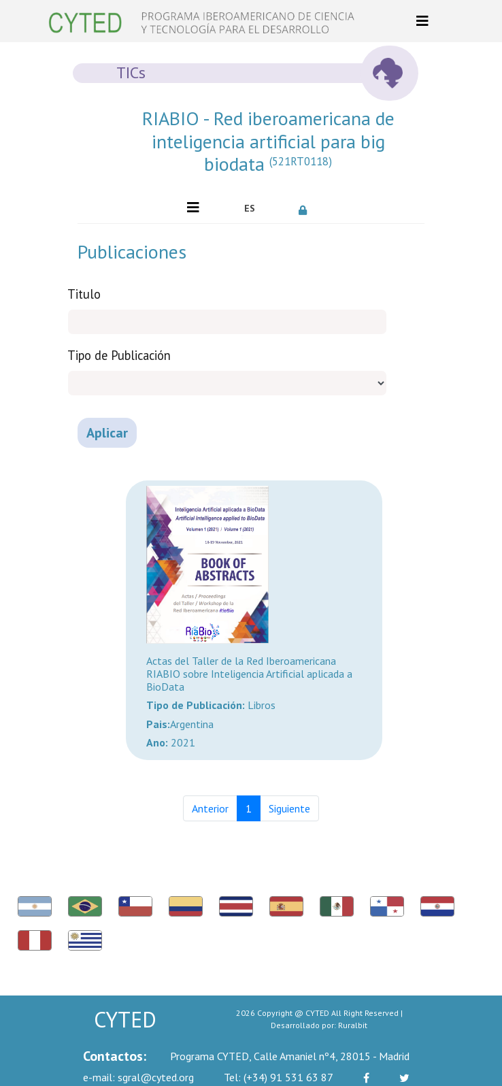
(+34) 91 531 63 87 (278, 1077)
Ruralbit (352, 1025)
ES (249, 208)
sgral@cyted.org (138, 1077)
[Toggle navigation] (422, 21)
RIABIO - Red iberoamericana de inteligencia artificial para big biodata (268, 141)
